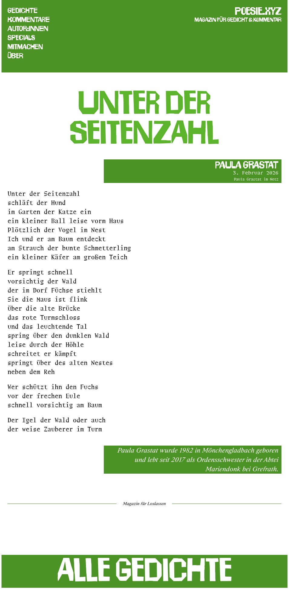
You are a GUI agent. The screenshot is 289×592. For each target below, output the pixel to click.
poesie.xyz (258, 10)
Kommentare (29, 20)
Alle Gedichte (144, 569)
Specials (21, 38)
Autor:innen (28, 29)
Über (15, 56)
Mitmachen (25, 47)
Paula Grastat (246, 165)
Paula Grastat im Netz (256, 179)
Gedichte (23, 11)
